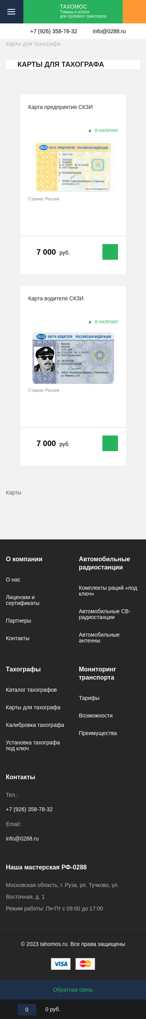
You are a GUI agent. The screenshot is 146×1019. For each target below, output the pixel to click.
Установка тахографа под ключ (33, 745)
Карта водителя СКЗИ (56, 298)
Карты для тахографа (33, 707)
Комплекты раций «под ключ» (108, 591)
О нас (13, 579)
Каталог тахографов (31, 690)
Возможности (96, 715)
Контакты (17, 638)
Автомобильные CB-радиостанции (105, 614)
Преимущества (98, 733)
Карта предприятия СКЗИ (60, 107)
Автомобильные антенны (99, 638)
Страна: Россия (44, 198)
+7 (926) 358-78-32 (53, 31)
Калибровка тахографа (35, 725)
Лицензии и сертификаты (22, 600)
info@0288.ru (109, 31)
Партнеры (18, 620)
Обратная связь (73, 990)
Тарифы (89, 698)
